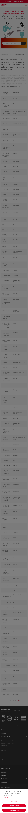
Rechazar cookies (14, 806)
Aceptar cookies (14, 810)
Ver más (6, 797)
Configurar (14, 801)
